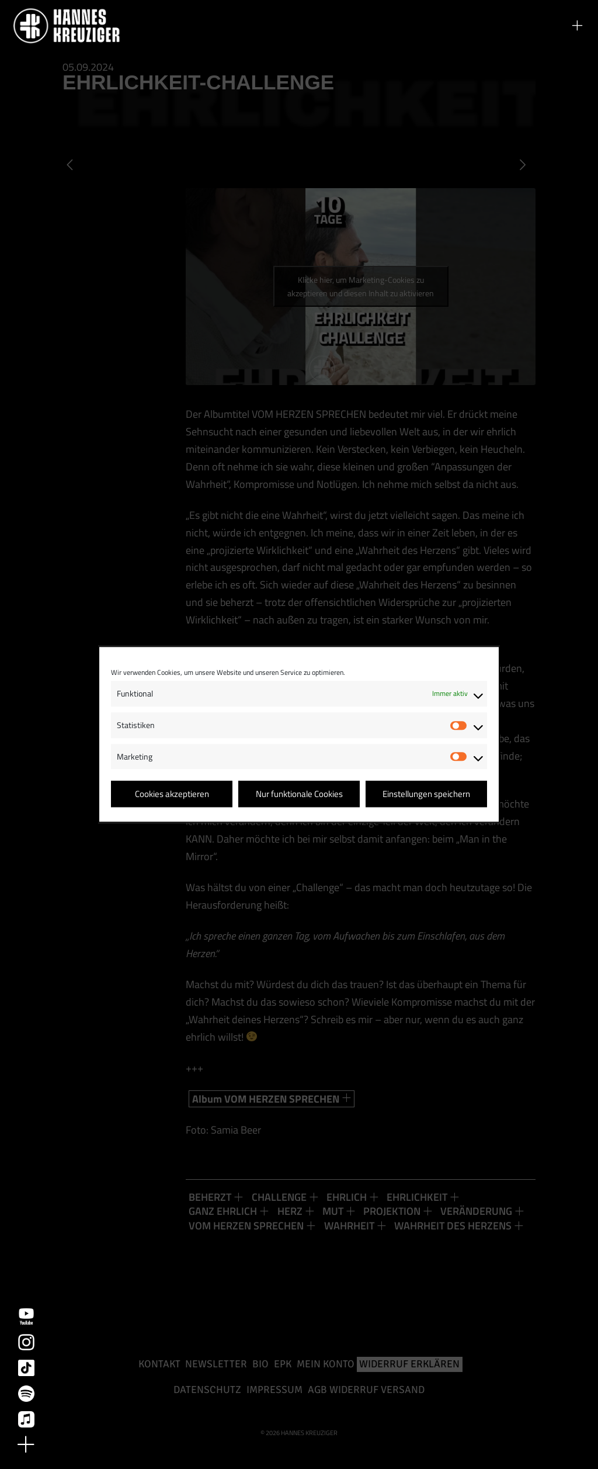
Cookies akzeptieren (172, 794)
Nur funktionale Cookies (299, 794)
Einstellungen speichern (426, 794)
